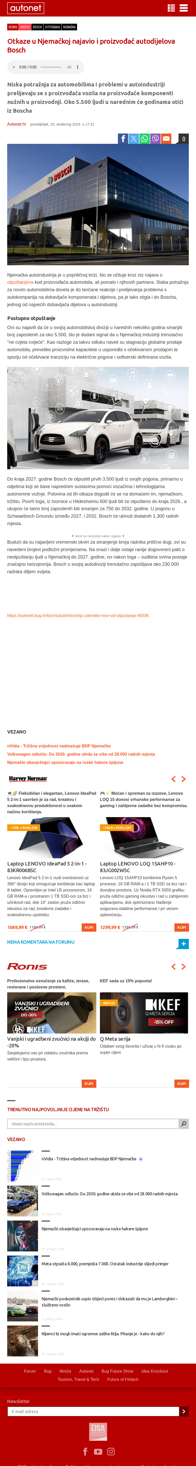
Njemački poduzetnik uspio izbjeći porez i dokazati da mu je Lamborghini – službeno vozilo (110, 1301)
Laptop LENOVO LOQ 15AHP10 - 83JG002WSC (138, 867)
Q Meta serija (115, 1039)
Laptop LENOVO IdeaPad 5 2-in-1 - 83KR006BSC (47, 867)
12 (34, 1213)
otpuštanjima (20, 282)
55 (34, 1283)
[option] (51, 861)
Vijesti (25, 27)
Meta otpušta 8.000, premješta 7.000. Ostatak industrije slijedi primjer (105, 1263)
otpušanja (52, 27)
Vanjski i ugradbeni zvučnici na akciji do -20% (51, 1042)
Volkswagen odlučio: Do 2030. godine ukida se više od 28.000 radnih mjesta (81, 754)
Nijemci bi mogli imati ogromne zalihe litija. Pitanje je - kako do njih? (103, 1333)
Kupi (89, 927)
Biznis (13, 27)
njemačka (69, 27)
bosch (37, 27)
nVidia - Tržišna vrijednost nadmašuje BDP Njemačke (59, 746)
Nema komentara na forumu (40, 941)
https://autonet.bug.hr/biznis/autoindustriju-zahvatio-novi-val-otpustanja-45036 (78, 615)
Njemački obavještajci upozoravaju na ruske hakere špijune (65, 762)
